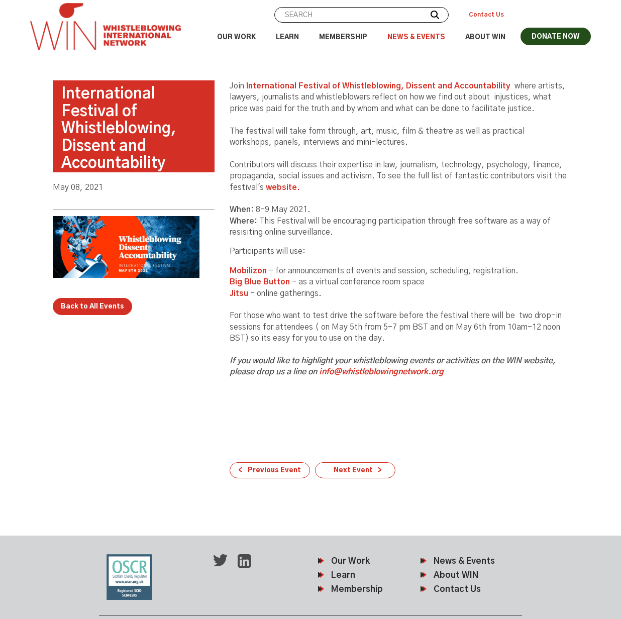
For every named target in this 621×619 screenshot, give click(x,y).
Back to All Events (92, 306)
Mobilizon (248, 271)
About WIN (485, 37)
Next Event (353, 470)
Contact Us (486, 15)
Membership (343, 37)
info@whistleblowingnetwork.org (381, 372)
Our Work (236, 37)
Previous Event (274, 470)
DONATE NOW (556, 37)
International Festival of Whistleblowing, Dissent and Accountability (379, 86)
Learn (287, 37)
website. (283, 187)
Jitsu (239, 293)
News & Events (416, 37)
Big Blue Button (261, 282)
